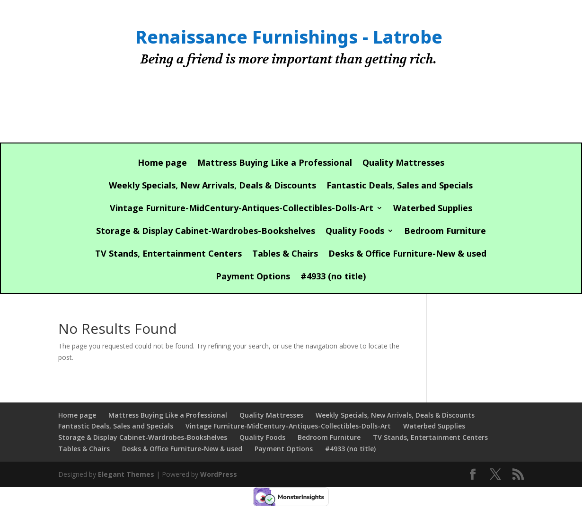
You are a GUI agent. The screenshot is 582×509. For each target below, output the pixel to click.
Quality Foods (355, 231)
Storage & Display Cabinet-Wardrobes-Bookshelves (205, 231)
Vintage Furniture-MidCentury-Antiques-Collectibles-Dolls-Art (241, 209)
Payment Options (253, 277)
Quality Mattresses (403, 163)
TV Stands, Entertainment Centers (168, 254)
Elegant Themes (126, 474)
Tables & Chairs (285, 254)
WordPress (218, 474)
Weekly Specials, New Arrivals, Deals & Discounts (212, 186)
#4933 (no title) (333, 277)
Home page (162, 163)
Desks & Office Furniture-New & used (407, 254)
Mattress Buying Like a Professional (274, 163)
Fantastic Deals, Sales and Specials (399, 186)
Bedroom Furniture (445, 231)
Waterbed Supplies (432, 209)
